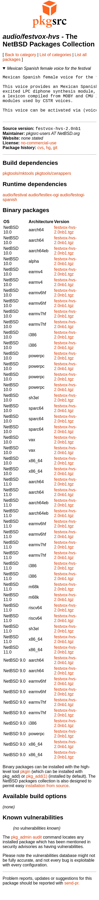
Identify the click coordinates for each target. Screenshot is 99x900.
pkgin (25, 782)
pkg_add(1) (36, 786)
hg (48, 158)
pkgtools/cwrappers (53, 183)
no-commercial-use (38, 153)
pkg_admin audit (26, 847)
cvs (40, 158)
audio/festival (15, 205)
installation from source (47, 796)
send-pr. (72, 893)
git (55, 158)
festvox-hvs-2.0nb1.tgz (65, 240)
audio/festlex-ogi (43, 205)
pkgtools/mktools (18, 183)
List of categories (55, 54)
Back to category (20, 54)
